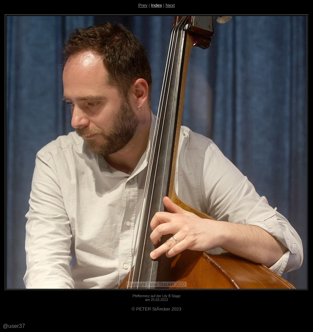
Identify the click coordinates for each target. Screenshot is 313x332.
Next (170, 5)
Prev (143, 5)
